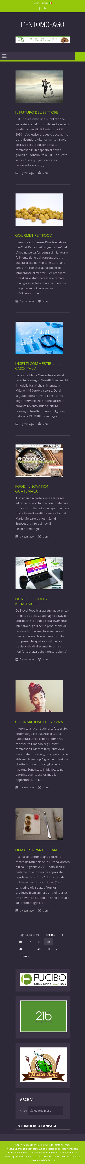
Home (36, 3)
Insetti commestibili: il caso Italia (37, 366)
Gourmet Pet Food (33, 235)
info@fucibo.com (47, 1160)
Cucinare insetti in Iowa (39, 721)
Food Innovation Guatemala (32, 489)
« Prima (50, 935)
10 (20, 942)
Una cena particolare (36, 849)
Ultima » (24, 956)
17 (39, 942)
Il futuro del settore (36, 112)
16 (29, 942)
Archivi (23, 1110)
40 (39, 949)
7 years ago (27, 173)
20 (20, 949)
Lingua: (46, 3)
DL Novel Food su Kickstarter (32, 601)
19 (57, 942)
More (46, 173)
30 (29, 949)
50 (48, 949)
